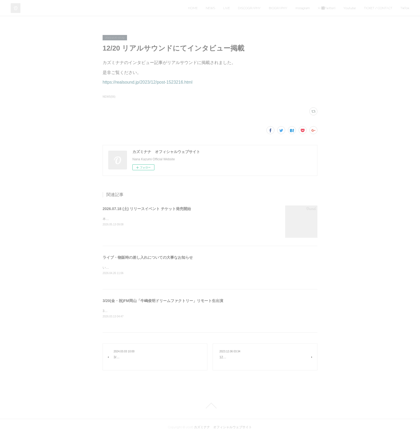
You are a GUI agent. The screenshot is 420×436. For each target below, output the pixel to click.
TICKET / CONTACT (378, 8)
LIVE (226, 8)
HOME (193, 8)
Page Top (210, 406)
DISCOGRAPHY (249, 8)
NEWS (210, 8)
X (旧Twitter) (326, 8)
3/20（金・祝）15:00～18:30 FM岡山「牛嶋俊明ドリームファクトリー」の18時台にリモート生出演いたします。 (186, 311)
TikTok (404, 8)
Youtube (349, 8)
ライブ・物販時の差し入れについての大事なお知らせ (148, 257)
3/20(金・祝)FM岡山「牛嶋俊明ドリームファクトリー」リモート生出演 (163, 301)
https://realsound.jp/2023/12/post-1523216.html (147, 82)
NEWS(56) (109, 96)
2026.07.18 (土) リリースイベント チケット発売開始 (147, 209)
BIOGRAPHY (278, 8)
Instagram (302, 8)
